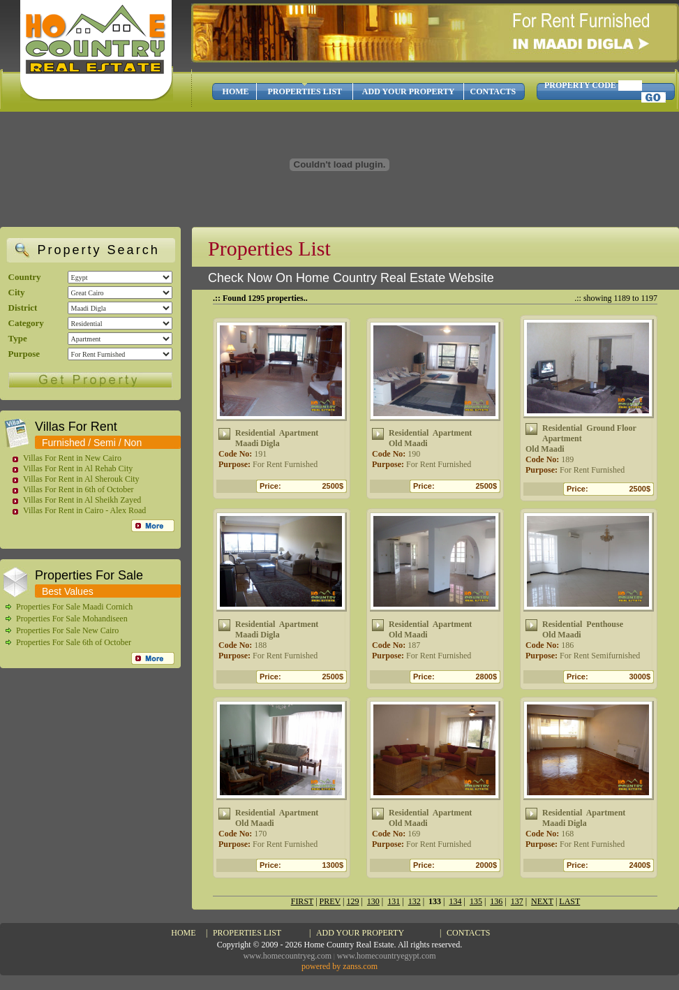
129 (352, 901)
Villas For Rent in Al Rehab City (78, 468)
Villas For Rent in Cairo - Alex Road (84, 510)
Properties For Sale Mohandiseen (72, 618)
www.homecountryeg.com (287, 956)
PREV (330, 901)
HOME (236, 91)
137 (517, 901)
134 (455, 901)
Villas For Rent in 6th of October (78, 489)
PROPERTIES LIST (304, 91)
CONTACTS (493, 91)
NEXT (542, 901)
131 (393, 901)
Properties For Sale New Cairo (67, 630)
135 (476, 901)
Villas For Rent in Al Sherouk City (81, 479)
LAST (569, 901)
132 (414, 901)
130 (373, 901)
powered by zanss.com (339, 966)
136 (496, 901)
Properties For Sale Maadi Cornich (74, 607)
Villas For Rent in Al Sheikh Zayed (82, 500)
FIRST (302, 901)
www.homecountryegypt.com (386, 956)
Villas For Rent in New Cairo (72, 458)
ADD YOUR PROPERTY (408, 91)
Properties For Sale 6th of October (73, 642)
